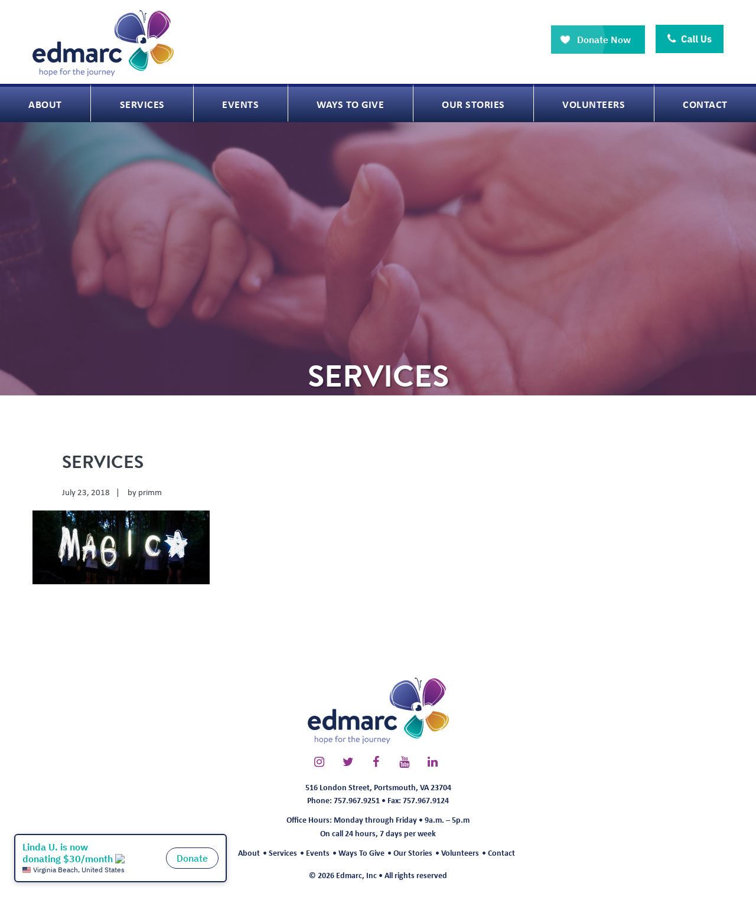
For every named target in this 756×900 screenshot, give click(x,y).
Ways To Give (361, 852)
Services (283, 852)
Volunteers (460, 852)
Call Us (689, 39)
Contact (501, 852)
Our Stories (412, 852)
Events (318, 852)
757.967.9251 (357, 800)
